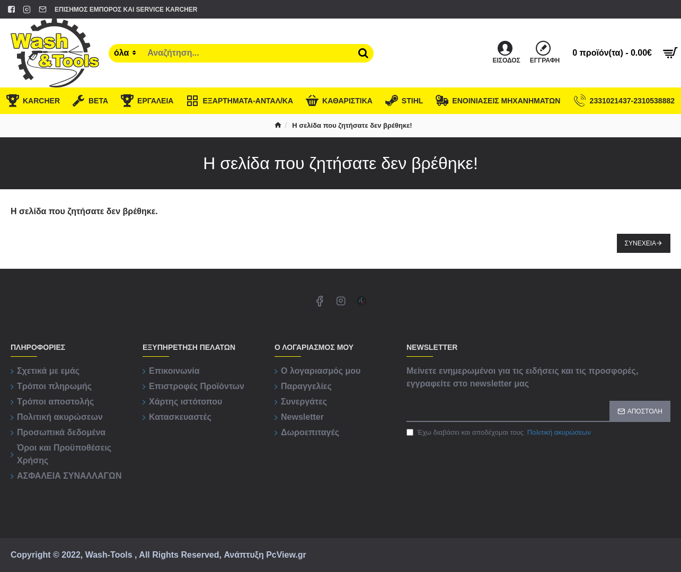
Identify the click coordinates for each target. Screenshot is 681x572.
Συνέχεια (640, 243)
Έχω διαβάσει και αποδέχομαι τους (499, 432)
